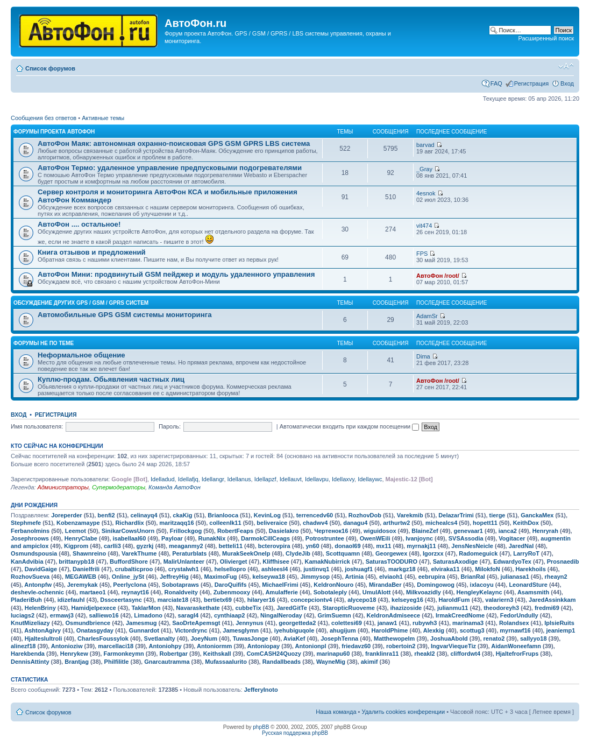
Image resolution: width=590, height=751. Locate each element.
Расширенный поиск (546, 38)
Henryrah (545, 531)
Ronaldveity (181, 592)
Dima (423, 356)
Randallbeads (281, 661)
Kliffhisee (275, 561)
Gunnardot (144, 630)
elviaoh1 (391, 576)
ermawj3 (62, 615)
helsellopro (230, 569)
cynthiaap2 (229, 615)
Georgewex (391, 553)
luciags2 (22, 615)
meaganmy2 (186, 546)
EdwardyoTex (512, 561)
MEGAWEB (80, 576)
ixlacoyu (482, 584)
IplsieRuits (559, 623)
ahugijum (343, 630)
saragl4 (188, 615)
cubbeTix (248, 608)
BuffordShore (129, 561)
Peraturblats (189, 553)
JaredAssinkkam (552, 599)
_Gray (424, 169)
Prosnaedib (563, 561)
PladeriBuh (26, 599)
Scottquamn (343, 553)
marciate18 (173, 599)
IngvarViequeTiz (453, 646)
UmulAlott (376, 592)
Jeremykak (82, 584)
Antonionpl (310, 646)
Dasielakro (284, 531)
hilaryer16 (261, 599)
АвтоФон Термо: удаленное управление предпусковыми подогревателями (170, 168)
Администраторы (62, 487)
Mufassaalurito (226, 661)
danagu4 (355, 523)
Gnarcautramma (166, 661)
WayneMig (330, 661)
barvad (425, 145)
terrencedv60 (314, 515)
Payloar (172, 538)
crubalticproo (134, 569)
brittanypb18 (76, 561)
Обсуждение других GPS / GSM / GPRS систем (80, 303)
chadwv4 (315, 523)
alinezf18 (23, 646)
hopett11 (485, 523)
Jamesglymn (241, 630)
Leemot (75, 531)
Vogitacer (512, 538)
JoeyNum (203, 638)
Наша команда (336, 711)
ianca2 (508, 531)
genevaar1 (468, 531)
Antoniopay (263, 646)
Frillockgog (186, 531)
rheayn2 (556, 576)
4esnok (425, 193)
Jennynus (249, 623)
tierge (497, 515)
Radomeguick (478, 553)
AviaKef (294, 638)
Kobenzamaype (78, 523)
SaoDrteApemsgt (196, 623)
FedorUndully (519, 615)
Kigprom (76, 546)
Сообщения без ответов (43, 118)
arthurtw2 (396, 523)
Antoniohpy (165, 646)
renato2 (494, 638)
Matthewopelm (394, 638)
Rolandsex (514, 623)
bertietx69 (218, 599)
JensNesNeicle (472, 546)
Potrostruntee (324, 538)
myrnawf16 (515, 630)
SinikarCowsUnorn (128, 531)
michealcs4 (441, 523)
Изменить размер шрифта (566, 66)
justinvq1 (316, 569)
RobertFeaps (235, 531)
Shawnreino (89, 553)
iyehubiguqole (294, 630)
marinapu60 (333, 653)
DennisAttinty (30, 661)
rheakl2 (424, 653)
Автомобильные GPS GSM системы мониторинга (125, 315)
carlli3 (112, 546)
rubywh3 (425, 623)
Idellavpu (317, 479)
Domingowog (435, 584)
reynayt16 (134, 592)
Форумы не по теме (43, 343)
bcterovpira (274, 546)
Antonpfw (38, 584)
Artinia (354, 576)
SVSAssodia (466, 538)
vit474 (424, 225)
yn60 (312, 546)
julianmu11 (452, 608)
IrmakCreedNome (460, 615)
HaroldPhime (390, 630)
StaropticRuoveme (349, 608)
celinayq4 (143, 515)
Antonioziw (67, 646)
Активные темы (103, 118)
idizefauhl (71, 599)
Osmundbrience (87, 623)
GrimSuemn (334, 615)
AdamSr (427, 316)
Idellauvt (291, 479)
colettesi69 (346, 623)
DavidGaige (41, 569)
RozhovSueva (30, 576)
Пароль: (170, 426)
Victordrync (191, 630)
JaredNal (521, 546)
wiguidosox (380, 531)
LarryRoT (526, 553)
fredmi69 (547, 608)
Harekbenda (28, 653)
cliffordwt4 (465, 653)
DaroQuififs (231, 584)
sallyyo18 (533, 638)
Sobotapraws (180, 584)
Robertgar (173, 653)
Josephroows (30, 538)
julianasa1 (515, 576)
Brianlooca (223, 515)
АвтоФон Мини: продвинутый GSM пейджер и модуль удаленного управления (176, 274)
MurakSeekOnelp (246, 553)
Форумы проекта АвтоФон (54, 132)
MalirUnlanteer (184, 561)
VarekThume (139, 553)
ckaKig (182, 515)
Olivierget (233, 561)
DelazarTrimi (455, 515)
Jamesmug (141, 623)
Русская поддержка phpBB (295, 733)
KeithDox (526, 523)
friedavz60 (356, 646)
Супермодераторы (118, 487)
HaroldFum (454, 599)
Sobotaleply (330, 592)
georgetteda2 (297, 623)
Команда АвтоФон (174, 487)
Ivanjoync (419, 538)
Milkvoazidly (423, 592)
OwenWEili (375, 538)
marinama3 (468, 623)
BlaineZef (424, 531)
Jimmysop (315, 576)
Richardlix (129, 523)
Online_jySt (128, 576)
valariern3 (499, 599)
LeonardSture (528, 584)
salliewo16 (104, 615)
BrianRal (473, 576)
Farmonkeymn (123, 653)
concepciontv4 (311, 599)
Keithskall (217, 653)
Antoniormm (214, 646)
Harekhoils (531, 569)
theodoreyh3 (501, 608)
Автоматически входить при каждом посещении (350, 426)
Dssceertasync (121, 599)
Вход (567, 83)
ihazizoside (406, 608)
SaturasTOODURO (391, 561)
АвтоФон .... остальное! (79, 224)
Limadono (148, 615)
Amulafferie (281, 592)
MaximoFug (220, 576)
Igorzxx (433, 553)
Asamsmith (533, 592)
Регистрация (531, 83)
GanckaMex (537, 515)
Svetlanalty (159, 638)
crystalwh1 (183, 569)
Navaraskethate (197, 608)
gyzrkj (145, 546)
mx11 (383, 546)
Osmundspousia (34, 553)
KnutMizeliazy (30, 623)
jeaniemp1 (560, 630)
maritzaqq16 (176, 523)
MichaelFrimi (280, 584)
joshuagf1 (359, 569)
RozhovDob (365, 515)
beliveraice (272, 523)
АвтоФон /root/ (437, 275)
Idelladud (163, 479)
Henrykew (74, 653)
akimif (369, 661)
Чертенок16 (331, 531)
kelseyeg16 (407, 599)
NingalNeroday (281, 615)
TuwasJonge (250, 638)
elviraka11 (445, 569)
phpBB (261, 727)
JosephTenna (339, 638)
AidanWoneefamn (516, 646)
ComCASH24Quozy (273, 653)
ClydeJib (298, 553)
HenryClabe (81, 538)
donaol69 (347, 546)
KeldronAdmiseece (394, 615)
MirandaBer (385, 584)
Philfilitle (116, 661)
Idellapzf (265, 479)
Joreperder (66, 515)
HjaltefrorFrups (517, 653)
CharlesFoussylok (103, 638)
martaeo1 (93, 592)
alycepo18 (361, 599)
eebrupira (431, 576)
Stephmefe (26, 523)
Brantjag (77, 661)
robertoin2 (400, 646)
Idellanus (239, 479)
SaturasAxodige (455, 561)
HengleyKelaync (479, 592)
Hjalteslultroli (43, 638)
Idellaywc (370, 479)
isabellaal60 (129, 538)
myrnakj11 (421, 546)
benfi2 (106, 515)
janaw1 (387, 623)
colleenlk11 (225, 523)
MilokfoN (487, 569)
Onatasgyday (94, 630)
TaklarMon (145, 608)
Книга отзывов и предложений (92, 252)
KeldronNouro (333, 584)
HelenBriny (40, 608)
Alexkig (433, 630)
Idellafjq (188, 479)
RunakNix (212, 538)
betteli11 (230, 546)
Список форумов (50, 68)
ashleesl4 (274, 569)
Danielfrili (86, 569)
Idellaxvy (343, 479)
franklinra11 (382, 653)
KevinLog (267, 515)
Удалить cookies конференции (403, 711)
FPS (422, 253)
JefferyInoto (261, 689)
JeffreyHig (174, 576)
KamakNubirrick (327, 561)
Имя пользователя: (37, 426)
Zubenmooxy (232, 592)
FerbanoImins (30, 531)
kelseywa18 (268, 576)
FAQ (496, 83)
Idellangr (213, 479)
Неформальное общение (81, 355)
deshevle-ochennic (37, 592)
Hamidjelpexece (94, 608)
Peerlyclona (129, 584)
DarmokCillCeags (265, 538)
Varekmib (410, 515)
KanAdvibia (27, 561)
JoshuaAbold (449, 638)
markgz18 (402, 569)
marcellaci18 (115, 646)
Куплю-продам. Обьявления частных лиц (111, 379)
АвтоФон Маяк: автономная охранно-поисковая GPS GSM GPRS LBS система (174, 143)
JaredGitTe (291, 608)
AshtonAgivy (42, 630)
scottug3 (472, 630)
